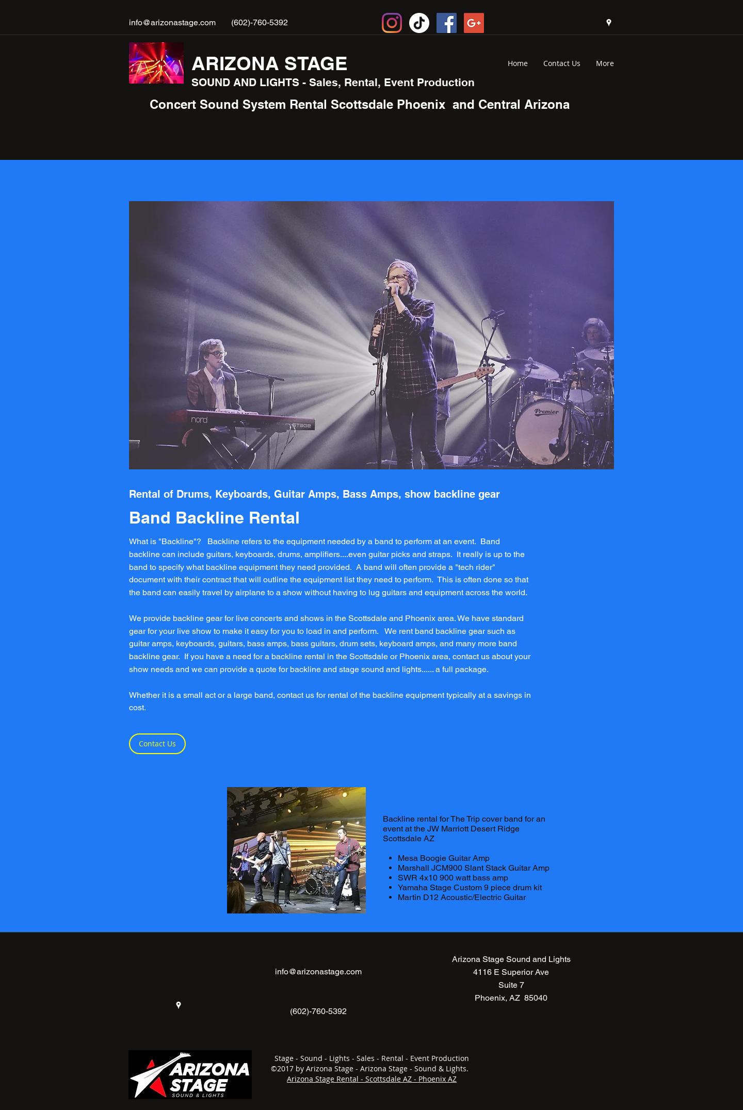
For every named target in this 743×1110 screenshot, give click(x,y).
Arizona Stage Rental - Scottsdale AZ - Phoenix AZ (372, 1079)
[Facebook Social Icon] (447, 23)
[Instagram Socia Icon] (392, 23)
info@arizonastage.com (172, 22)
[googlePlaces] (609, 23)
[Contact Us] (157, 743)
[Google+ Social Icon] (474, 23)
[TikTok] (419, 23)
